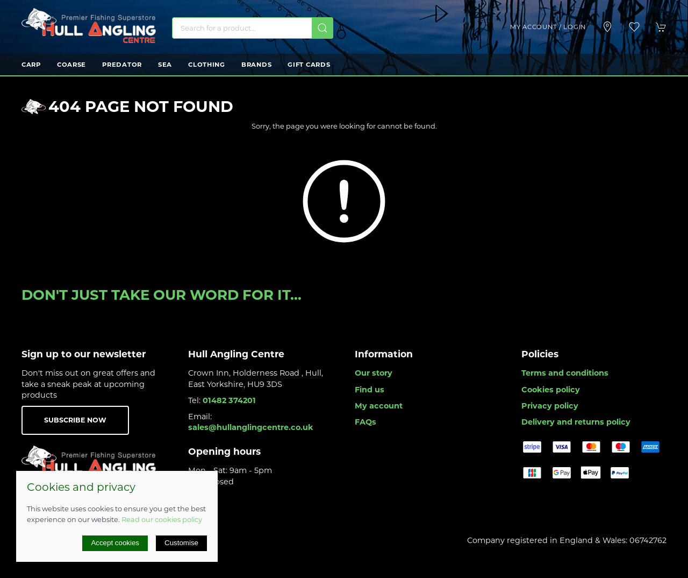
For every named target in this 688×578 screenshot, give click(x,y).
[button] (634, 27)
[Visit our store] (607, 27)
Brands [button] (256, 64)
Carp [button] (31, 64)
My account (379, 406)
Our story (373, 373)
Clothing (206, 64)
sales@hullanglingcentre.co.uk (250, 427)
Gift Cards (309, 64)
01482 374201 (229, 400)
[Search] (252, 28)
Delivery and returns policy (575, 422)
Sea (165, 64)
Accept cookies (115, 543)
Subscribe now (75, 420)
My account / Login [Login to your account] (548, 27)
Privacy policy (549, 406)
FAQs (365, 422)
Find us (369, 389)
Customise (181, 543)
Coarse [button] (71, 64)
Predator (122, 64)
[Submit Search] (322, 28)
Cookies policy (550, 389)
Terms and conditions (564, 373)
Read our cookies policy (161, 519)
